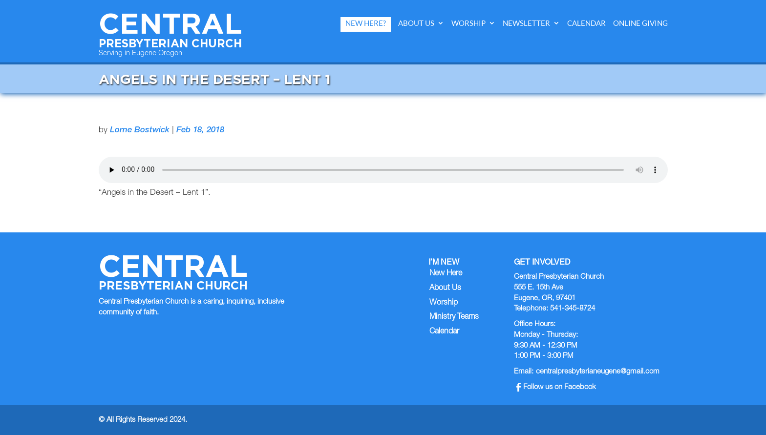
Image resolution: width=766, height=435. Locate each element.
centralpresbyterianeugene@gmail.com (598, 371)
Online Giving (640, 23)
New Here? (365, 23)
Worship (468, 23)
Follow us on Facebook (556, 387)
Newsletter (526, 23)
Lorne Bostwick (140, 130)
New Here (445, 274)
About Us (416, 23)
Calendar (586, 23)
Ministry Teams (454, 317)
